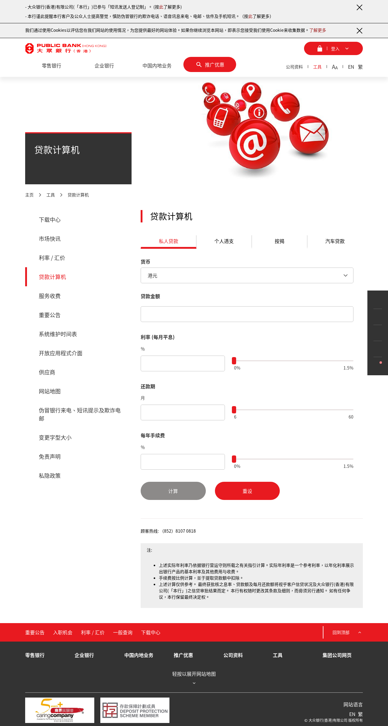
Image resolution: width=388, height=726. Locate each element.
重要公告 (50, 315)
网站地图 (50, 391)
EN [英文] (351, 66)
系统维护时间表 (58, 334)
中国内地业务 (138, 655)
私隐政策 (50, 475)
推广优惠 (183, 655)
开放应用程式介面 (60, 353)
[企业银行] (104, 65)
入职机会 (62, 632)
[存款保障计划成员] (134, 710)
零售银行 (35, 655)
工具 (317, 67)
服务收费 (50, 296)
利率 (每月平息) (158, 336)
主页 (29, 195)
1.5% (348, 368)
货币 (145, 261)
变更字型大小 (55, 437)
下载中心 (50, 219)
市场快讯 (50, 239)
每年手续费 (153, 435)
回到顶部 (348, 632)
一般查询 (122, 632)
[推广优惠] (209, 64)
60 (351, 417)
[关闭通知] (359, 7)
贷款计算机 (78, 195)
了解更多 (317, 30)
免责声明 (50, 456)
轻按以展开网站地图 (194, 678)
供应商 (47, 372)
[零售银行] (51, 65)
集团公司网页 (337, 655)
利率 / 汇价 (52, 258)
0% (237, 368)
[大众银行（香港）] (65, 48)
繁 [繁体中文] (360, 66)
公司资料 (294, 67)
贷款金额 (150, 296)
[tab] (168, 242)
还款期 (148, 386)
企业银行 (84, 655)
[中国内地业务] (157, 65)
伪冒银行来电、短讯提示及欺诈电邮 (80, 414)
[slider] (234, 360)
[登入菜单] (333, 48)
